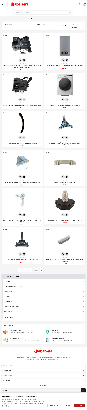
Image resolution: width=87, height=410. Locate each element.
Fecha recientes (77, 26)
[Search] (70, 12)
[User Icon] (80, 4)
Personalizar (54, 405)
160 (36, 270)
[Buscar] (41, 12)
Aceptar (79, 405)
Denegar (68, 405)
